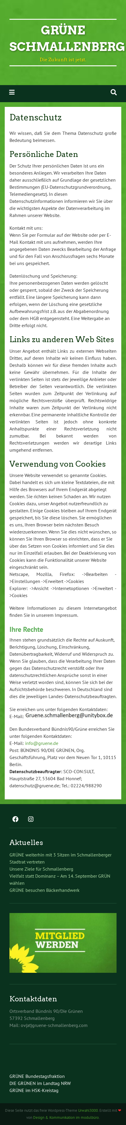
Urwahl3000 (88, 1110)
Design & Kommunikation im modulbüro (66, 1117)
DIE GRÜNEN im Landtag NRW (40, 1083)
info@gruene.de (41, 743)
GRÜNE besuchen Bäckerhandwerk (44, 890)
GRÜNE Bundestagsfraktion (37, 1076)
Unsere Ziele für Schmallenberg (41, 869)
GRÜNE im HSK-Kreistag (34, 1090)
